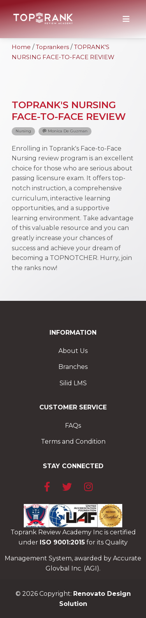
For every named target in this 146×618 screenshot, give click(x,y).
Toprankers (52, 47)
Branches (73, 366)
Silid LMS (73, 383)
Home (21, 47)
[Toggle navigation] (126, 19)
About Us (73, 351)
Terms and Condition (73, 441)
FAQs (73, 425)
